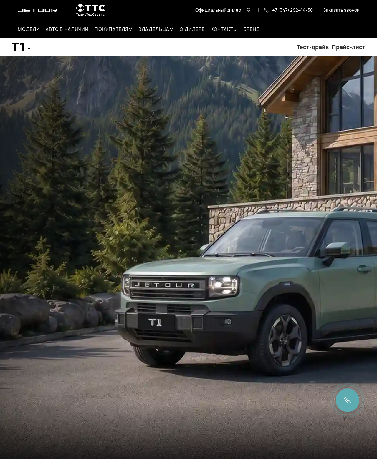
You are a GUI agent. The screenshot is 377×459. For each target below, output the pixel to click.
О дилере (192, 29)
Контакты (224, 29)
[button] (21, 49)
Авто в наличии (67, 29)
